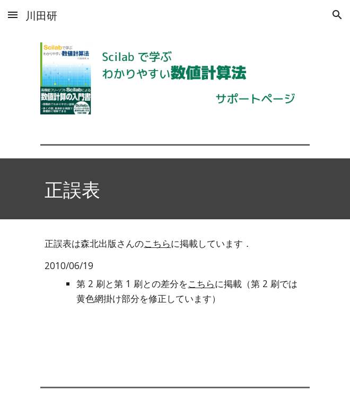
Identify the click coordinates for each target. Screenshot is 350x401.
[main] (174, 189)
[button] (12, 14)
